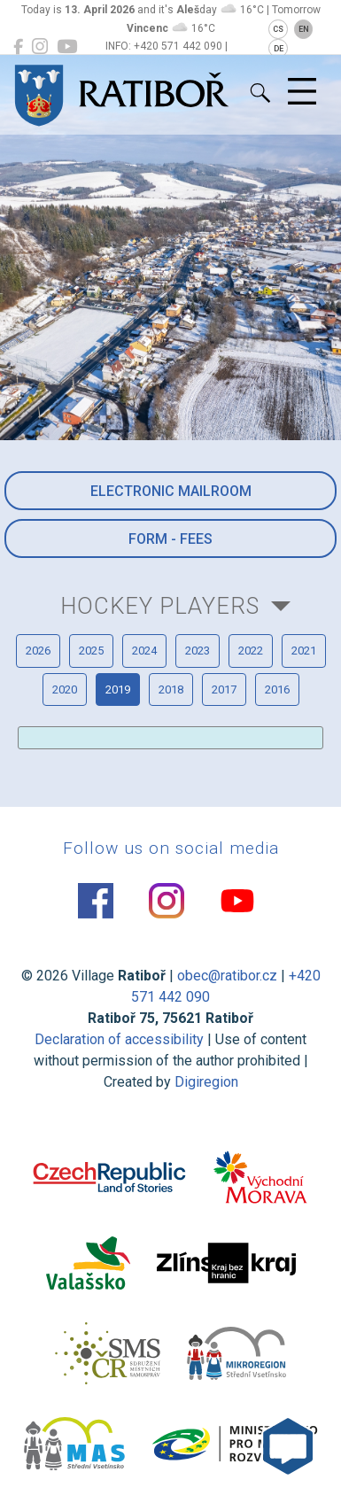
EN (303, 29)
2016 (277, 689)
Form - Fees (170, 539)
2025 (91, 650)
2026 (38, 650)
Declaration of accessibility (119, 1039)
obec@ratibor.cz (227, 975)
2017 (224, 689)
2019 (117, 689)
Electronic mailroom (171, 491)
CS (278, 29)
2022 (250, 650)
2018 (171, 689)
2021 (303, 650)
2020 (64, 689)
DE (278, 48)
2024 (144, 650)
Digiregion (206, 1081)
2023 (197, 650)
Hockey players (160, 606)
